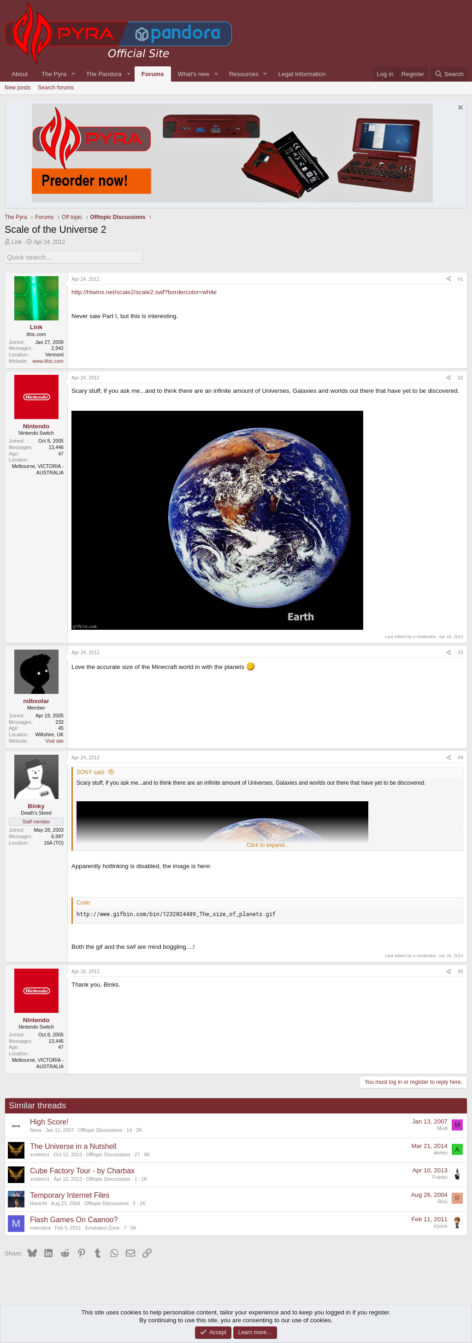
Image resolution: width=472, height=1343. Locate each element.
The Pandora (104, 74)
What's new (193, 74)
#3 (460, 651)
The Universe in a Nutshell (73, 1145)
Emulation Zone (102, 1227)
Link (17, 242)
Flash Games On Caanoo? (74, 1219)
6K (147, 1153)
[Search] (449, 74)
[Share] (448, 278)
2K (139, 1129)
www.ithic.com (48, 360)
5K (133, 1227)
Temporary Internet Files (70, 1194)
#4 (460, 756)
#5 (460, 970)
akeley (440, 1151)
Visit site (55, 740)
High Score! (49, 1121)
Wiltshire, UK (49, 734)
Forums (153, 74)
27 (137, 1153)
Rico (443, 1200)
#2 (460, 376)
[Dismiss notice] (459, 108)
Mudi (442, 1127)
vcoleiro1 (40, 1153)
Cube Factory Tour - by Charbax (82, 1170)
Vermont (54, 354)
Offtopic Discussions (100, 1129)
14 (129, 1129)
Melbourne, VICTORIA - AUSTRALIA (38, 469)
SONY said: (91, 771)
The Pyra (53, 74)
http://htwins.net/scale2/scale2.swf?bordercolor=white (144, 291)
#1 (460, 278)
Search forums (56, 87)
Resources (244, 74)
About (20, 74)
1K (145, 1178)
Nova (35, 1129)
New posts (17, 87)
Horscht (38, 1202)
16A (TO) (54, 842)
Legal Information (302, 74)
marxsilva (40, 1227)
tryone (441, 1225)
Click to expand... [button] (268, 844)
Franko (440, 1176)
